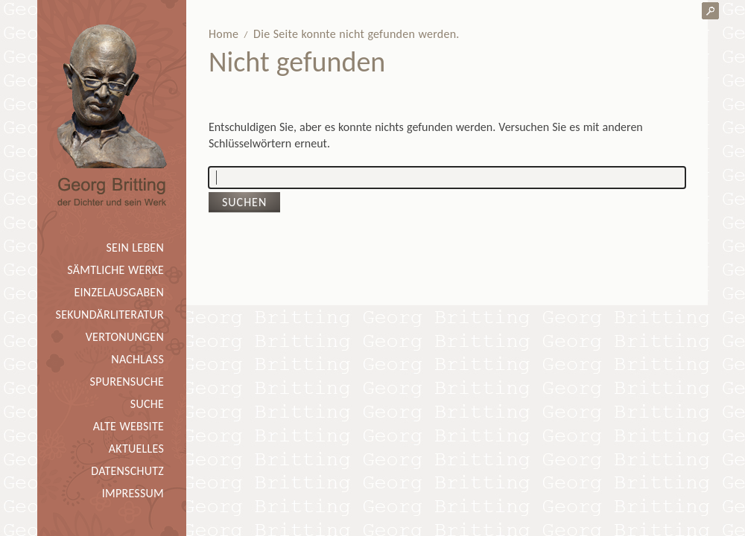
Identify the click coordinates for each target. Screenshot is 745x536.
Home (223, 34)
